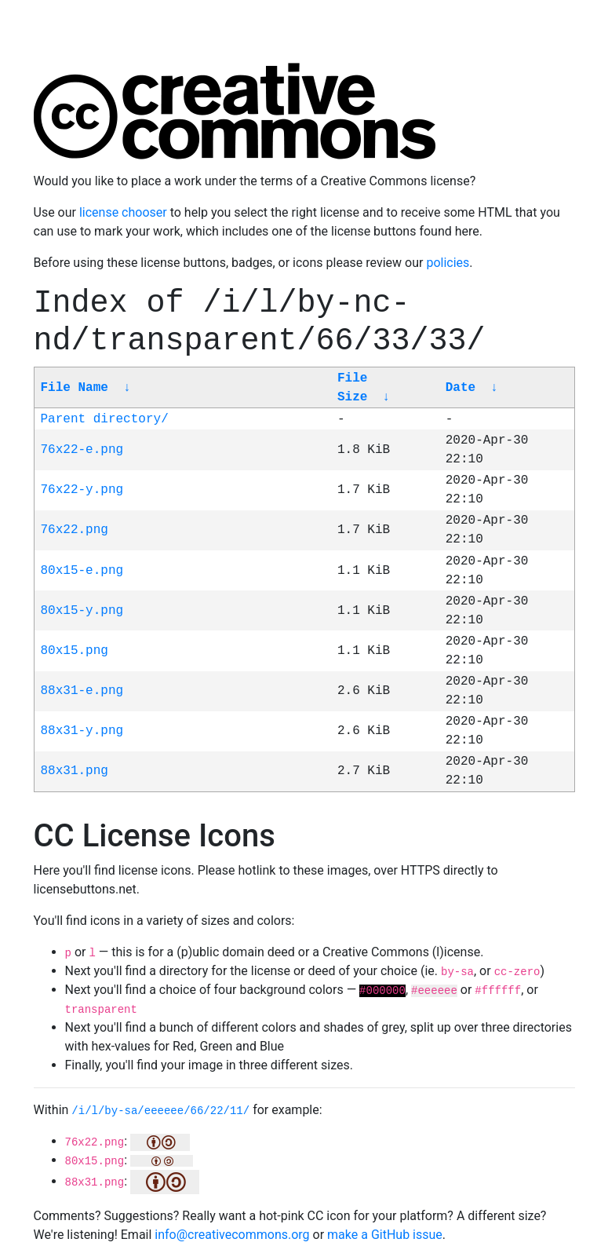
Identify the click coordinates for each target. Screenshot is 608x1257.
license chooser (123, 212)
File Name (74, 387)
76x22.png (74, 530)
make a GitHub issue (384, 1234)
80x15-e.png (82, 570)
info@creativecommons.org (232, 1234)
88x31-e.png (82, 691)
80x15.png (74, 651)
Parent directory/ (105, 419)
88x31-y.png (82, 731)
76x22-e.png (82, 450)
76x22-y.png (82, 490)
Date (460, 387)
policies (447, 262)
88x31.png (74, 771)
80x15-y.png (82, 610)
